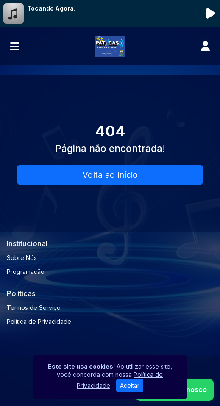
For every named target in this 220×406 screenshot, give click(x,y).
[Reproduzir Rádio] (211, 13)
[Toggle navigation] (14, 46)
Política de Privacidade (39, 321)
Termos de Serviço (34, 307)
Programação (26, 271)
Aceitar (129, 385)
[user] (205, 46)
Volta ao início (110, 175)
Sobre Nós (22, 257)
